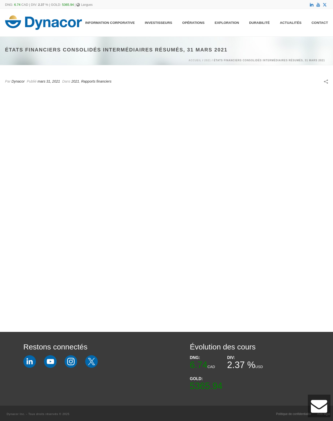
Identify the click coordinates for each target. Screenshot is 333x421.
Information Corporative (110, 23)
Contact (320, 23)
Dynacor (18, 81)
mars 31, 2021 (48, 81)
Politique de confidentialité (293, 414)
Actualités (290, 23)
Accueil (194, 60)
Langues (84, 5)
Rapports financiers (96, 81)
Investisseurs (158, 23)
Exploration (227, 23)
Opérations (193, 23)
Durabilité (259, 23)
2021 (207, 60)
